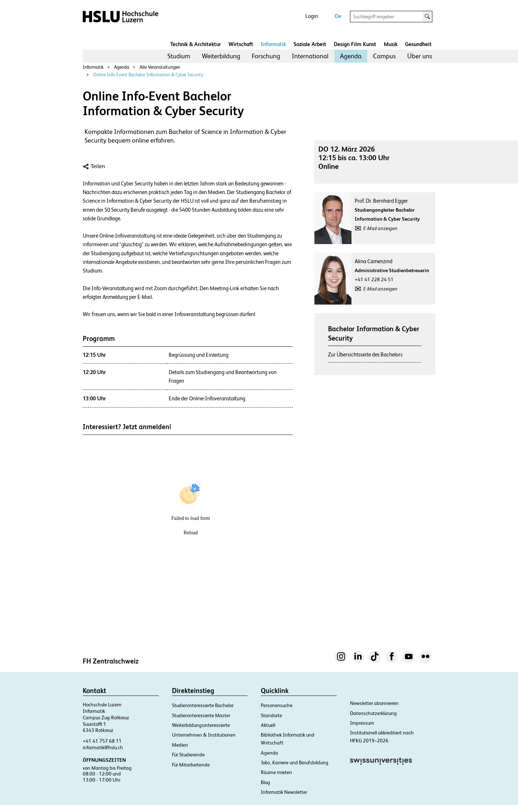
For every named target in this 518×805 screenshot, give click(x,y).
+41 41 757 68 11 (102, 741)
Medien (180, 745)
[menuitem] (179, 56)
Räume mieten (276, 772)
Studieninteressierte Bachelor (202, 705)
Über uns (419, 56)
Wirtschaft (240, 44)
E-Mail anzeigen (380, 228)
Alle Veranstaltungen (160, 67)
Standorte (271, 715)
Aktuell (268, 725)
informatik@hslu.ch (103, 747)
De (338, 16)
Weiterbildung (221, 56)
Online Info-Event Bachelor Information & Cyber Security (148, 74)
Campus (384, 56)
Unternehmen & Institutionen (204, 735)
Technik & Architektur (195, 44)
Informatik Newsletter (284, 792)
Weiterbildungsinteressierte (201, 725)
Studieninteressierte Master (201, 715)
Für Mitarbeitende (191, 765)
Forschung (266, 56)
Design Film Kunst (355, 44)
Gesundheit (418, 44)
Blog (265, 782)
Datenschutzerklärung (373, 713)
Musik (390, 44)
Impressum (362, 723)
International (310, 56)
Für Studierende (188, 754)
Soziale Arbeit (310, 44)
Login (311, 16)
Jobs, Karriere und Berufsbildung (294, 762)
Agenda (351, 56)
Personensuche (276, 705)
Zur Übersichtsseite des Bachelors (365, 354)
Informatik (273, 44)
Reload (190, 532)
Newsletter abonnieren (374, 703)
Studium (178, 56)
